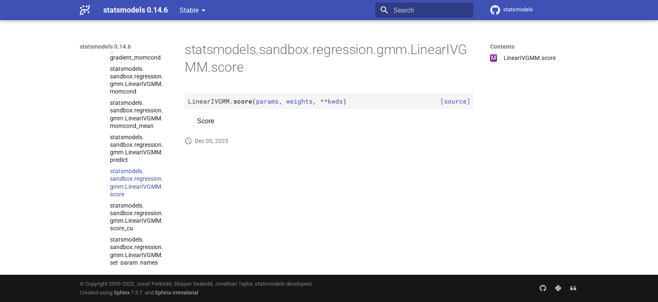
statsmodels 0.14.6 (105, 46)
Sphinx (122, 292)
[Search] (424, 10)
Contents (502, 46)
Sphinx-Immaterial (176, 292)
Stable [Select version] (189, 10)
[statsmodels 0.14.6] (84, 10)
